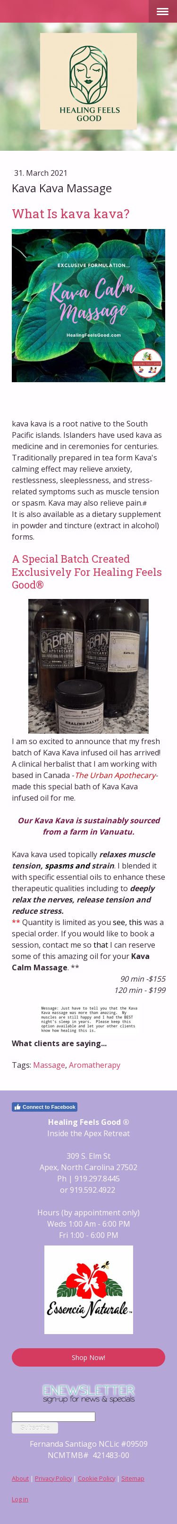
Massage (49, 1065)
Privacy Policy (53, 1478)
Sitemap (132, 1478)
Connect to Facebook (45, 1107)
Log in (20, 1499)
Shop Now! (88, 1357)
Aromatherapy (94, 1065)
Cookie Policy (96, 1478)
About (20, 1478)
